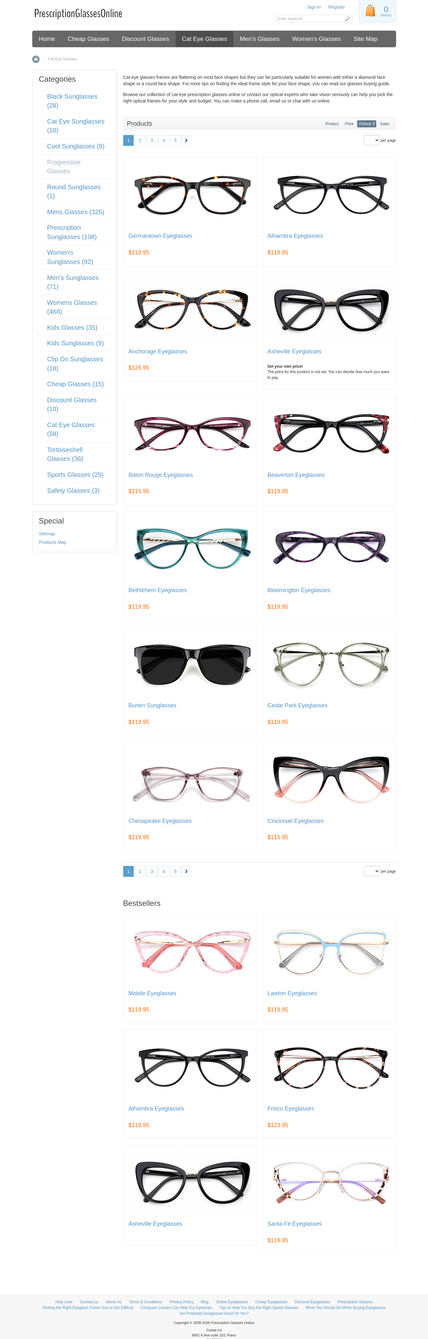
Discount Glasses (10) (72, 404)
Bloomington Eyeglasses (298, 590)
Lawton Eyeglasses (292, 993)
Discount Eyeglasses (312, 1302)
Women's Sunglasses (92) (70, 257)
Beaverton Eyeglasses (296, 475)
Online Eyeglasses (232, 1302)
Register (336, 7)
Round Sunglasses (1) (74, 192)
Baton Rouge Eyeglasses (161, 475)
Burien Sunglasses (152, 706)
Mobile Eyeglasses (152, 993)
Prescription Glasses (355, 1302)
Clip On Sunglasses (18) (75, 364)
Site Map (366, 38)
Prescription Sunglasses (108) (72, 232)
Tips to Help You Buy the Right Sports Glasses (259, 1307)
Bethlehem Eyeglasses (158, 590)
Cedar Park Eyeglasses (297, 706)
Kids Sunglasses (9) (75, 343)
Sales (384, 124)
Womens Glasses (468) (72, 307)
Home (47, 38)
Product (332, 124)
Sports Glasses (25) (75, 474)
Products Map (52, 542)
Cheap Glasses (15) (75, 383)
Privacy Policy (181, 1302)
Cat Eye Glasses (204, 38)
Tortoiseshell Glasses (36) (65, 454)
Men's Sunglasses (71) (73, 282)
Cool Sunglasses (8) (76, 146)
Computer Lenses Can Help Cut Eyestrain (176, 1307)
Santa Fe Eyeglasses (294, 1224)
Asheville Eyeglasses (294, 352)
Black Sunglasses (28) (72, 101)
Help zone (63, 1302)
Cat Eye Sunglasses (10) (76, 126)
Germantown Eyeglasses (160, 236)
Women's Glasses (316, 38)
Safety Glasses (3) (73, 490)
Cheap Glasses (88, 38)
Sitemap (47, 533)
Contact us (89, 1302)
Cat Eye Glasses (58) (71, 429)
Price (349, 124)
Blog (204, 1302)
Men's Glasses (259, 38)
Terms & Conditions (145, 1302)
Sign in (314, 7)
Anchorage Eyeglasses (158, 352)
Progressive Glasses (64, 167)
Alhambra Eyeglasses (295, 236)
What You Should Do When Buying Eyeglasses (346, 1307)
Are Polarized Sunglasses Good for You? (214, 1313)
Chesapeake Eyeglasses (160, 821)
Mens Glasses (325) (75, 211)
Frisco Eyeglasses (290, 1109)
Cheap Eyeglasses (271, 1302)
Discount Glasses (145, 38)
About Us (113, 1302)
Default (365, 124)
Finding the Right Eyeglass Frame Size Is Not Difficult (87, 1307)
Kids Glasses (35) (72, 327)
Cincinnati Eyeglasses (295, 821)
